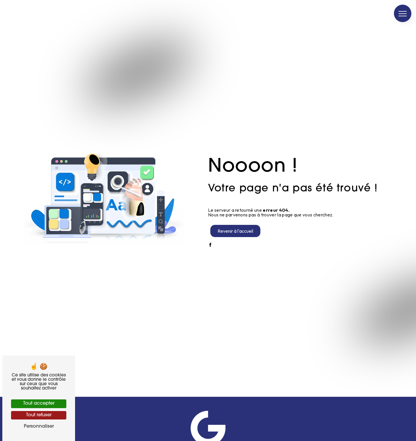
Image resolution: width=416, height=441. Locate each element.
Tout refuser (38, 415)
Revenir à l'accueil (235, 231)
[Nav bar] (402, 13)
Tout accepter (38, 403)
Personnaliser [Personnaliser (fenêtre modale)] (39, 426)
